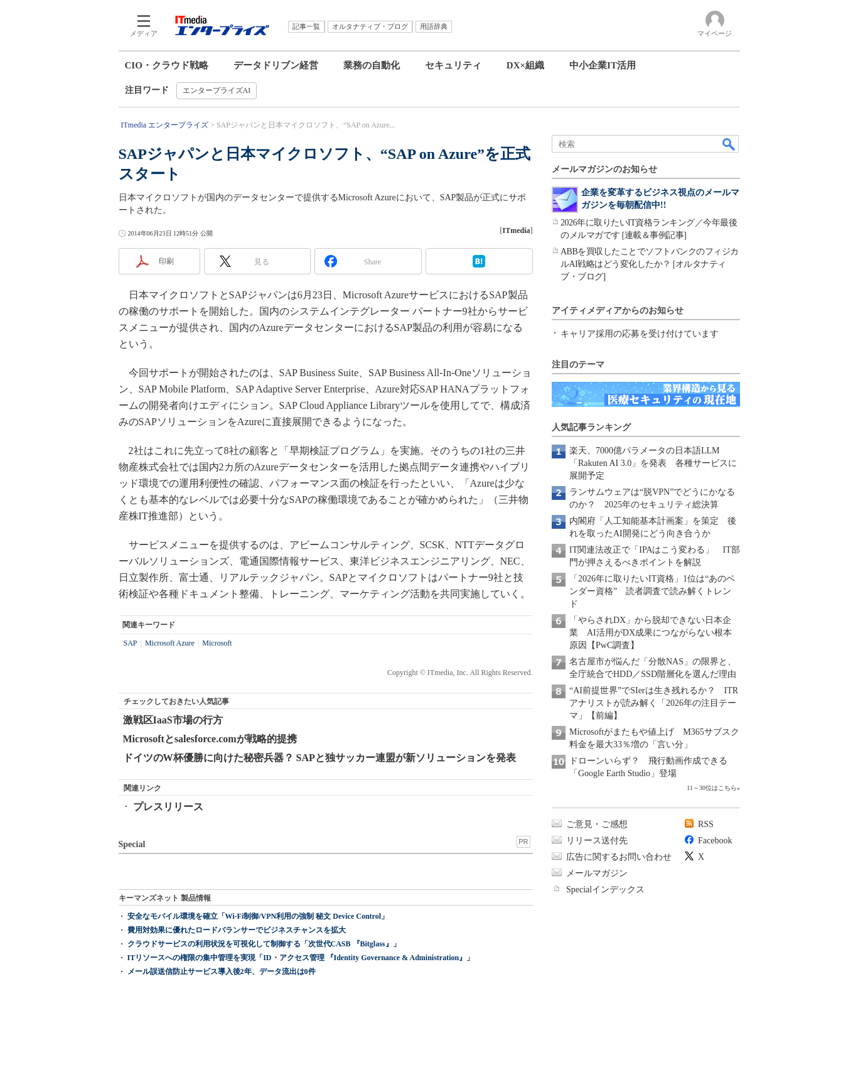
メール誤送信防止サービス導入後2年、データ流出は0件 (221, 971)
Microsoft (217, 643)
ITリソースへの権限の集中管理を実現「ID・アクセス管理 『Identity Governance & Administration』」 (301, 957)
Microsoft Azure (170, 643)
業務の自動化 (371, 65)
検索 (729, 144)
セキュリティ (453, 65)
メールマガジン (597, 873)
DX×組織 (525, 65)
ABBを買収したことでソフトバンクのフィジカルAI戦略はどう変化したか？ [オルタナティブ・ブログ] (649, 264)
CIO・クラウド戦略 (166, 65)
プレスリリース (168, 806)
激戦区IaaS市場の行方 (173, 720)
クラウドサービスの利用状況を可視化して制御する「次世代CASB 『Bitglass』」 (263, 943)
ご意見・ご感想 (597, 824)
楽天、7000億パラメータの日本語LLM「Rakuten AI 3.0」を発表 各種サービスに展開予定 (653, 463)
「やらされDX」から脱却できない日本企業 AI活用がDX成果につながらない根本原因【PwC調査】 (650, 632)
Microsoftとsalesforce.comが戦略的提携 (210, 738)
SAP (130, 643)
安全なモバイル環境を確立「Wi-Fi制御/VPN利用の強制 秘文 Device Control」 (258, 916)
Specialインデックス (605, 889)
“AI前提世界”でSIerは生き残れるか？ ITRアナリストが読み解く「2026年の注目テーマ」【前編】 (653, 703)
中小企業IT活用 (602, 65)
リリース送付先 (597, 840)
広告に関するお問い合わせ (619, 857)
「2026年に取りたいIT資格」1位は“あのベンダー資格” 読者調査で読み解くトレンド (652, 591)
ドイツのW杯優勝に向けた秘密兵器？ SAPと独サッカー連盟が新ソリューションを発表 (319, 757)
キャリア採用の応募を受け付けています (639, 333)
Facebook (715, 840)
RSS (706, 824)
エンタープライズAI (217, 90)
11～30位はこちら (712, 787)
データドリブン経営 (275, 65)
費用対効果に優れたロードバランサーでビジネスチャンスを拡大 (236, 930)
